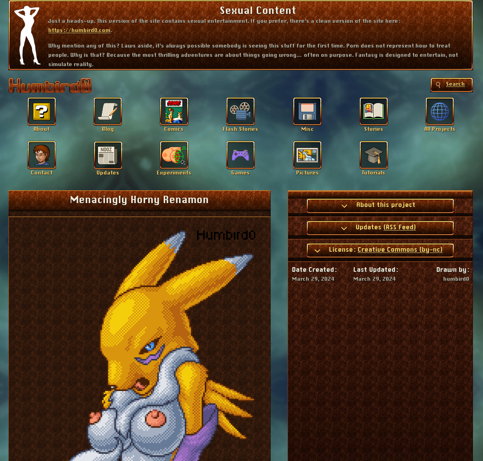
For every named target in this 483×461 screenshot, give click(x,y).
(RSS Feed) (399, 227)
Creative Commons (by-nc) (400, 249)
